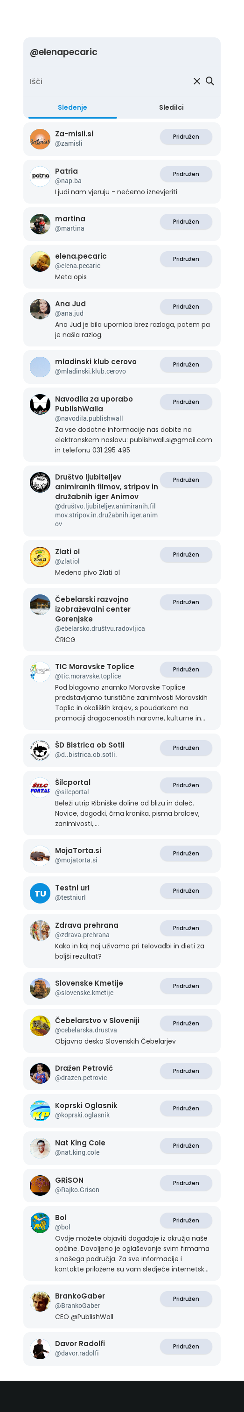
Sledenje (72, 107)
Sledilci (171, 107)
